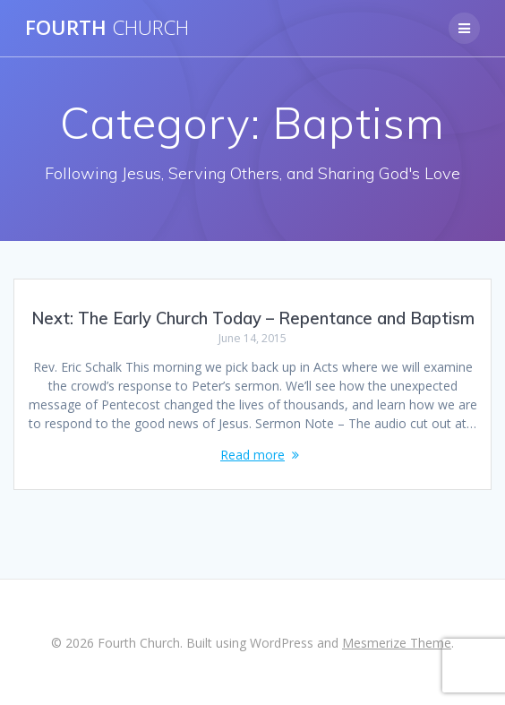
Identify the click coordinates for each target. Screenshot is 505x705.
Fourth (107, 28)
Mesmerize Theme (396, 642)
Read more (252, 454)
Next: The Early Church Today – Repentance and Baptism (253, 318)
